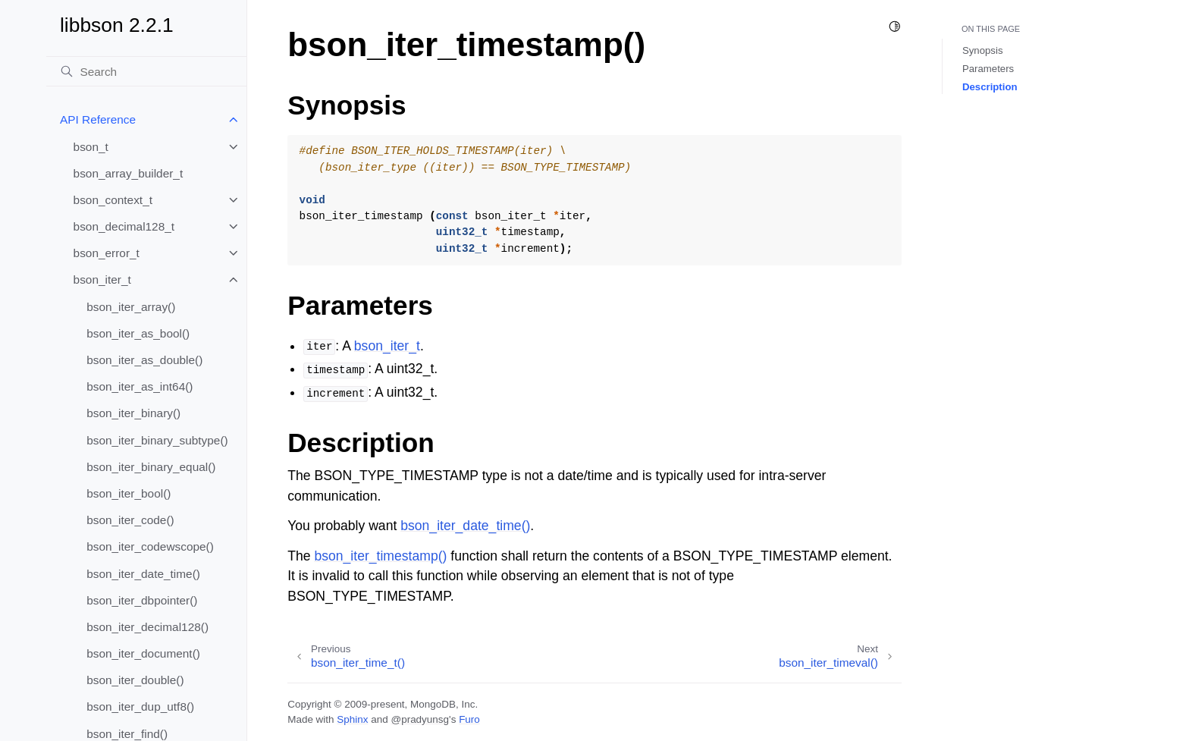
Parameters (988, 68)
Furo (469, 719)
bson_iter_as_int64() (139, 386)
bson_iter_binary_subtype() (157, 440)
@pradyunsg (420, 719)
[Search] (146, 71)
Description (990, 87)
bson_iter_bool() (128, 493)
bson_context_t (113, 199)
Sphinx (352, 719)
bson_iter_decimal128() (147, 626)
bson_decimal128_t (124, 226)
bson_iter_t (102, 279)
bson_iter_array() (130, 306)
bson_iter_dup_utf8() (140, 706)
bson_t (91, 146)
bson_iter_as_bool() (138, 333)
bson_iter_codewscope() (150, 546)
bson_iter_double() (135, 679)
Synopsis (982, 50)
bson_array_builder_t (129, 173)
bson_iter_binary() (133, 413)
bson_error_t (107, 252)
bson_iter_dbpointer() (141, 600)
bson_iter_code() (130, 519)
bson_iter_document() (143, 653)
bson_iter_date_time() (143, 573)
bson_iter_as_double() (144, 359)
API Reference (98, 119)
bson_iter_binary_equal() (150, 466)
